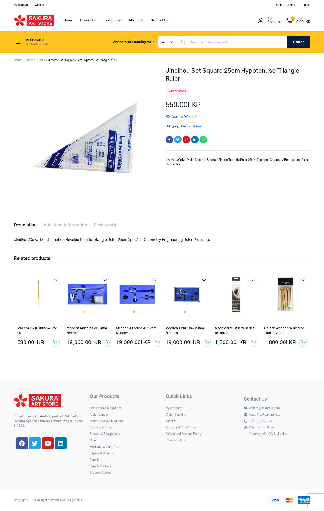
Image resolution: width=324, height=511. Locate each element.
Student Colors (100, 472)
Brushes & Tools (34, 60)
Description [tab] (25, 225)
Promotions (112, 20)
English (305, 5)
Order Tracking (285, 5)
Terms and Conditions (181, 427)
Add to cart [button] (55, 342)
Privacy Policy (175, 440)
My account (21, 5)
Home (68, 20)
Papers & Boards (101, 453)
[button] (182, 116)
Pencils (95, 459)
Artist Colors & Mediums (107, 421)
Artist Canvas (99, 414)
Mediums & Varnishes (104, 446)
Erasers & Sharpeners (105, 434)
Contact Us (159, 20)
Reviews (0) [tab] (105, 225)
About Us (136, 20)
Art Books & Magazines (106, 408)
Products (87, 20)
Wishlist (40, 5)
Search (298, 42)
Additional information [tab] (65, 225)
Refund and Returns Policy (184, 434)
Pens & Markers (100, 466)
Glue (93, 440)
